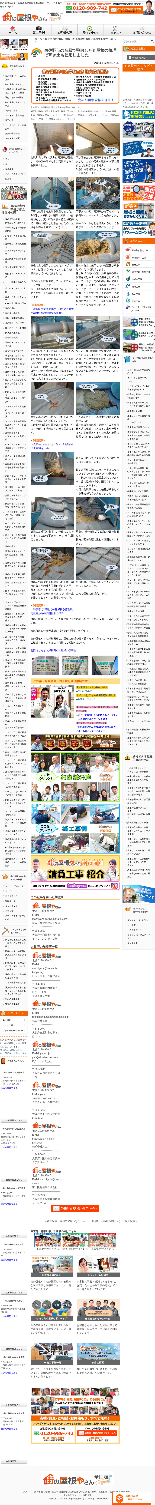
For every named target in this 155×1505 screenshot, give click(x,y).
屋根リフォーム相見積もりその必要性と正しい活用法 (138, 842)
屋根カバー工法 (139, 258)
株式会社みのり (41, 1146)
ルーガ (8, 891)
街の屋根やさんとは (14, 84)
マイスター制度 (12, 138)
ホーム (38, 39)
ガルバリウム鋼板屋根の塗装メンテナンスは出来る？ (15, 763)
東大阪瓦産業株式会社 (45, 1187)
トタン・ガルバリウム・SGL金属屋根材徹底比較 (15, 605)
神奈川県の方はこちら (75, 1249)
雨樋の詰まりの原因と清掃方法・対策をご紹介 (15, 954)
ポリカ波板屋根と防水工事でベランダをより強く (15, 943)
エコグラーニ (11, 896)
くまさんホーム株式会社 (46, 1102)
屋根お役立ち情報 (135, 611)
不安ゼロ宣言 (11, 110)
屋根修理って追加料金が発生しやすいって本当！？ (138, 861)
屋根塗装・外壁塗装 (141, 272)
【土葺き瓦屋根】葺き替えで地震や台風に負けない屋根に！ (138, 652)
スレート (9, 159)
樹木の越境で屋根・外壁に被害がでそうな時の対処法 (138, 873)
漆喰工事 (136, 265)
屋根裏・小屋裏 (12, 313)
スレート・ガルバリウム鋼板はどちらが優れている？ (138, 583)
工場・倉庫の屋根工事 (15, 982)
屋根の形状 (10, 308)
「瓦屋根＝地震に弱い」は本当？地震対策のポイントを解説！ (138, 672)
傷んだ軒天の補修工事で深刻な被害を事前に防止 (15, 663)
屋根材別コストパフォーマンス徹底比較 (15, 436)
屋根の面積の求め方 (14, 350)
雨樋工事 (136, 287)
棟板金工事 (137, 279)
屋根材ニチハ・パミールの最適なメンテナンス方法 (138, 524)
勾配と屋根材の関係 (14, 318)
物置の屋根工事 (12, 1004)
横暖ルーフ (10, 901)
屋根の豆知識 (11, 337)
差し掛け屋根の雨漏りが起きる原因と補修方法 (15, 640)
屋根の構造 (10, 546)
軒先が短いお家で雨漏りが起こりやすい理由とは (15, 651)
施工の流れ (10, 120)
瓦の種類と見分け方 (14, 323)
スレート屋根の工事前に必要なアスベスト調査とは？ (15, 424)
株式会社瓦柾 (39, 1020)
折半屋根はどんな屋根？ (138, 491)
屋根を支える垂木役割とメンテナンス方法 (15, 686)
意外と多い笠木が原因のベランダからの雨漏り (15, 538)
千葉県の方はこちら (102, 1249)
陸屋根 (8, 178)
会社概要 (7, 1020)
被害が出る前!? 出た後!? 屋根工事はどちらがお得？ (138, 779)
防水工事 (136, 294)
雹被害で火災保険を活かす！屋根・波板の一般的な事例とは (138, 435)
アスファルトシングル (15, 174)
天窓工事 (136, 301)
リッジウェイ (11, 906)
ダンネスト (132, 943)
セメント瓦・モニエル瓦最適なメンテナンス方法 (15, 447)
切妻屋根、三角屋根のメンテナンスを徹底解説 (15, 822)
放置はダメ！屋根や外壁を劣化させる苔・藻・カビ (15, 617)
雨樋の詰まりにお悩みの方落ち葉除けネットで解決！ (15, 966)
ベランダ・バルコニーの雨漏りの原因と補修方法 (15, 526)
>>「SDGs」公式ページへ (13, 1053)
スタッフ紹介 (9, 1025)
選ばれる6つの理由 (14, 97)
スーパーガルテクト (14, 886)
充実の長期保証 (12, 133)
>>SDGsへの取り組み (11, 1050)
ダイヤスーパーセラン (137, 920)
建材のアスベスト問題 (15, 328)
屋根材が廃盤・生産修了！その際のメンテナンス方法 (15, 628)
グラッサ (9, 911)
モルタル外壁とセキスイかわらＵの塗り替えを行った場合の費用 (138, 791)
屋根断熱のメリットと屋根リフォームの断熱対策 (15, 862)
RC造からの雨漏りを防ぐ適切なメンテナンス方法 (15, 850)
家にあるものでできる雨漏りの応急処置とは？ (15, 383)
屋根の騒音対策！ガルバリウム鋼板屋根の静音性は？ (15, 775)
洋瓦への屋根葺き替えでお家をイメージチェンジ (15, 594)
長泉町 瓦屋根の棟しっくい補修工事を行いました (108, 1221)
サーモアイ (132, 925)
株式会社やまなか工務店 (46, 923)
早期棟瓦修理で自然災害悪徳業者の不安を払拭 (15, 467)
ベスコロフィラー (135, 930)
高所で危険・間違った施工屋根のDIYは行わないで (15, 674)
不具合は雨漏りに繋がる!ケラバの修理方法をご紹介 (15, 515)
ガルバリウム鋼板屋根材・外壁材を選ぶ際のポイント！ (15, 743)
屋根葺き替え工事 (140, 250)
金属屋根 (9, 169)
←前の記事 (51, 1221)
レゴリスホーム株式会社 (46, 976)
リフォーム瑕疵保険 (14, 115)
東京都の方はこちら (47, 1249)
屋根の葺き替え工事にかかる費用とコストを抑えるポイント (138, 741)
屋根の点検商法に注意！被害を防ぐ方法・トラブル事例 (138, 830)
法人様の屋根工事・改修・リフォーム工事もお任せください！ (15, 990)
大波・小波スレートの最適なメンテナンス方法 (15, 479)
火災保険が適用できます (138, 427)
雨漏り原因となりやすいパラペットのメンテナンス (15, 803)
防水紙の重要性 (12, 332)
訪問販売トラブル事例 (137, 822)
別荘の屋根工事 (12, 999)
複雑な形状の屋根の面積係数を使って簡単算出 (15, 566)
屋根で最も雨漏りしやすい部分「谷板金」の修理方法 (15, 697)
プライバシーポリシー (13, 1030)
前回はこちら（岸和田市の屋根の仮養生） (55, 650)
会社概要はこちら (14, 1120)
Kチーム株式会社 (42, 1061)
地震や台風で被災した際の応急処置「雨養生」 (15, 554)
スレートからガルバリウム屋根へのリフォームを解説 (138, 594)
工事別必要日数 (134, 411)
